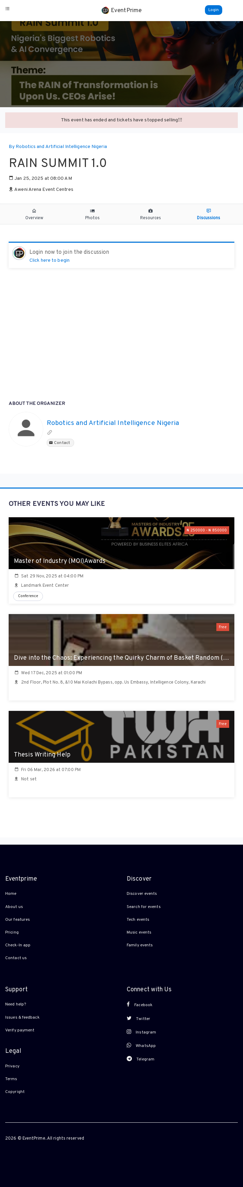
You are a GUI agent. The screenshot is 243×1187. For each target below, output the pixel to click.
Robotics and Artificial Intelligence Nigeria (113, 423)
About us (14, 907)
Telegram (140, 1059)
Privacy (12, 1066)
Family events (140, 945)
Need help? (15, 1004)
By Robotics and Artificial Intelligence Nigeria (58, 147)
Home (10, 894)
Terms (11, 1079)
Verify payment (19, 1030)
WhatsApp (141, 1045)
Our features (17, 919)
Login (213, 10)
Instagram (141, 1032)
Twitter (138, 1019)
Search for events (144, 907)
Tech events (138, 919)
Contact (60, 443)
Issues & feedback (22, 1017)
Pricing (12, 932)
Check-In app (17, 945)
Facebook (139, 1005)
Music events (139, 932)
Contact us (16, 958)
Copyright (15, 1092)
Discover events (142, 894)
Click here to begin (49, 260)
